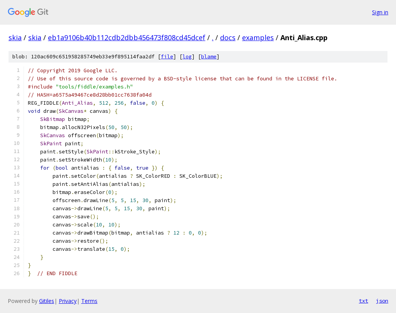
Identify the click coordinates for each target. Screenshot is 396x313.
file (167, 56)
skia (15, 37)
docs (228, 37)
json (382, 300)
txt (363, 300)
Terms (89, 300)
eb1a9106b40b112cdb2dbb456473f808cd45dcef (126, 37)
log (187, 56)
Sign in (380, 12)
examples (258, 37)
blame (209, 56)
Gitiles (46, 300)
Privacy (68, 300)
